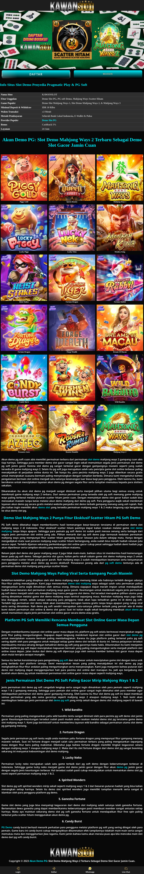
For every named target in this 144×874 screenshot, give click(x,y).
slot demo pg (134, 635)
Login (18, 870)
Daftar (36, 74)
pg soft (64, 660)
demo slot (44, 507)
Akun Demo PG (38, 861)
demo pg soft (61, 700)
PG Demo (6, 827)
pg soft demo (113, 563)
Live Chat (126, 870)
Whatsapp (90, 870)
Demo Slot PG (49, 120)
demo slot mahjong (79, 583)
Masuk (108, 74)
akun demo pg (134, 609)
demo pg (122, 767)
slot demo (94, 459)
